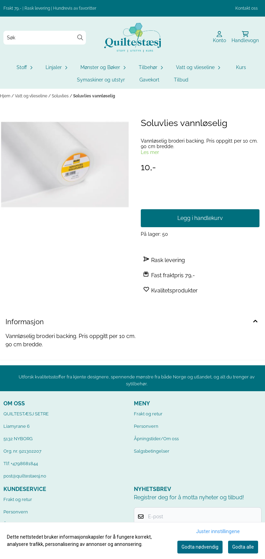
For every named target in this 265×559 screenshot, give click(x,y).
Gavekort (149, 80)
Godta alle (243, 547)
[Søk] (44, 38)
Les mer (150, 152)
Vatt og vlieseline (31, 96)
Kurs (241, 67)
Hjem (5, 96)
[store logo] (132, 37)
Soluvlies (61, 96)
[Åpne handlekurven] (245, 37)
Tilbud (181, 80)
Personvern (146, 426)
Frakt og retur (148, 413)
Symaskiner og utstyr (101, 80)
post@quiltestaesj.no (24, 476)
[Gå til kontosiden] (219, 37)
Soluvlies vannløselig (94, 96)
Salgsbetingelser (151, 451)
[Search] (80, 37)
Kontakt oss (246, 8)
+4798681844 (24, 463)
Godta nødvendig (199, 547)
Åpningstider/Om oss (156, 438)
